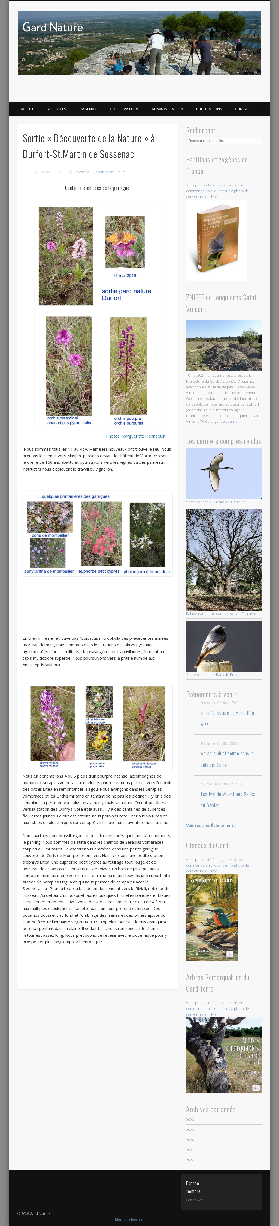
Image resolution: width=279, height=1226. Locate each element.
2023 (190, 1149)
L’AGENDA (88, 108)
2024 (190, 1139)
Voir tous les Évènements (210, 825)
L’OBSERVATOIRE (124, 108)
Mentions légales (128, 1219)
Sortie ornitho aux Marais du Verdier (224, 476)
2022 (190, 1159)
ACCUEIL (28, 108)
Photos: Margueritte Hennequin (135, 427)
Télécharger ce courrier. (220, 421)
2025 (190, 1129)
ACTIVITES (57, 108)
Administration (167, 108)
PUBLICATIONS (209, 108)
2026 (190, 1119)
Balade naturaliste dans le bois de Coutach (224, 562)
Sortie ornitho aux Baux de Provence (224, 649)
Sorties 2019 (85, 172)
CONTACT (243, 108)
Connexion (195, 1199)
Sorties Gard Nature (111, 172)
